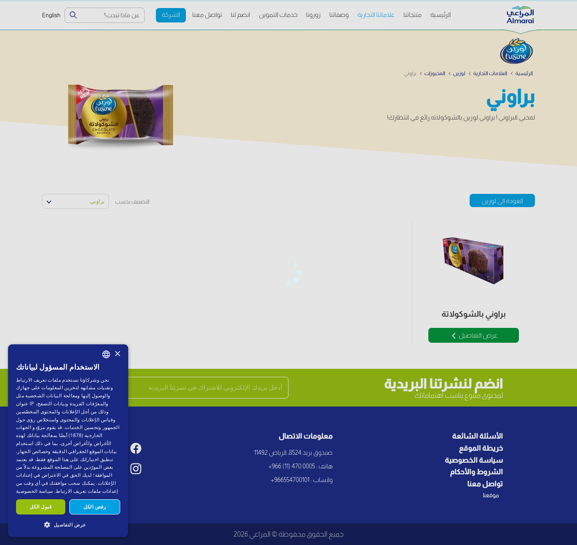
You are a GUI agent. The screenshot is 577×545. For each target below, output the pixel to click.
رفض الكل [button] (94, 506)
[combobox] (106, 354)
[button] (68, 524)
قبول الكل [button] (41, 506)
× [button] (117, 354)
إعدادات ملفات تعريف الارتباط (87, 491)
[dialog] (68, 440)
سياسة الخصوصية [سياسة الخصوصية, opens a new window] (34, 491)
